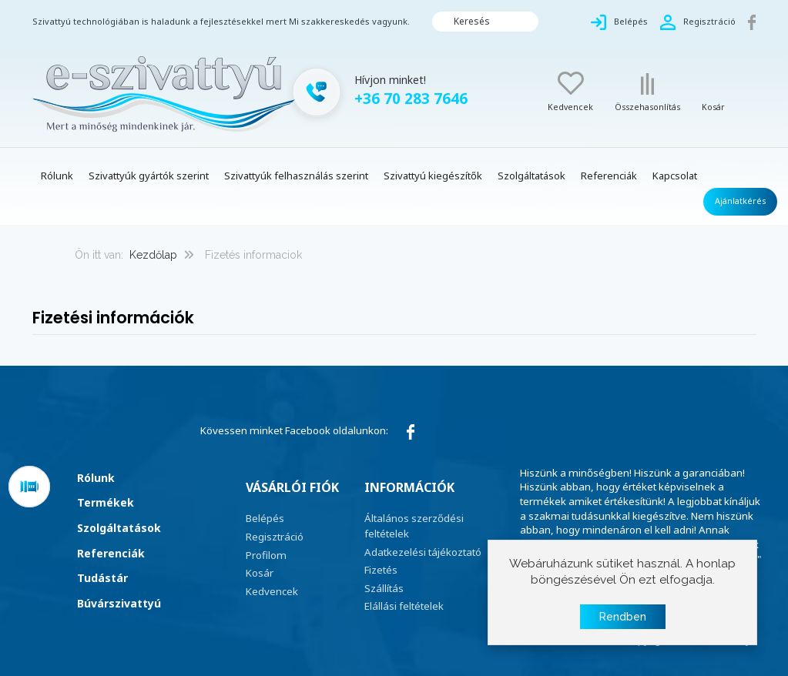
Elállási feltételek (404, 606)
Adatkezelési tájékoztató (422, 552)
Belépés (265, 518)
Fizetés (380, 570)
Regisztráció (274, 537)
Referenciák (111, 553)
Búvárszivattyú (119, 603)
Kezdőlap (153, 255)
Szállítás (384, 588)
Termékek (105, 502)
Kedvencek (272, 591)
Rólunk (96, 477)
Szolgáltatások (119, 527)
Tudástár (102, 578)
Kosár (259, 573)
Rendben (622, 617)
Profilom (266, 555)
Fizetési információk (113, 317)
